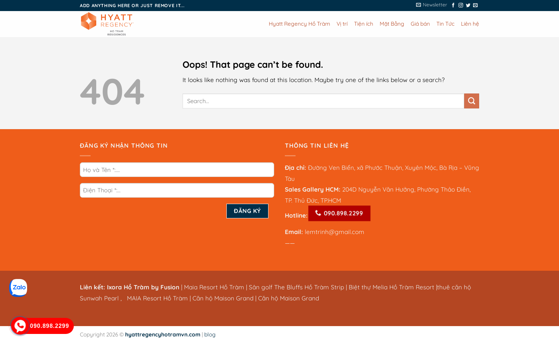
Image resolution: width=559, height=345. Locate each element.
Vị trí (342, 23)
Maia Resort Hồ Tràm (214, 287)
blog (210, 334)
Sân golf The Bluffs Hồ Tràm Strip (296, 287)
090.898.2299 (338, 213)
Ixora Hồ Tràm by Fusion (143, 287)
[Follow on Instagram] (460, 5)
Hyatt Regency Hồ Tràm (299, 23)
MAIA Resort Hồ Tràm (157, 298)
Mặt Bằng (392, 23)
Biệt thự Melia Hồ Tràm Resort (392, 287)
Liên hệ (470, 23)
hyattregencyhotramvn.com (162, 334)
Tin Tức (445, 23)
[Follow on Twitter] (468, 5)
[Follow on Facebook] (453, 5)
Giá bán (420, 23)
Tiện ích (363, 23)
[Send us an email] (475, 5)
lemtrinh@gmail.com (334, 231)
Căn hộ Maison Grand (223, 298)
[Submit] (471, 100)
